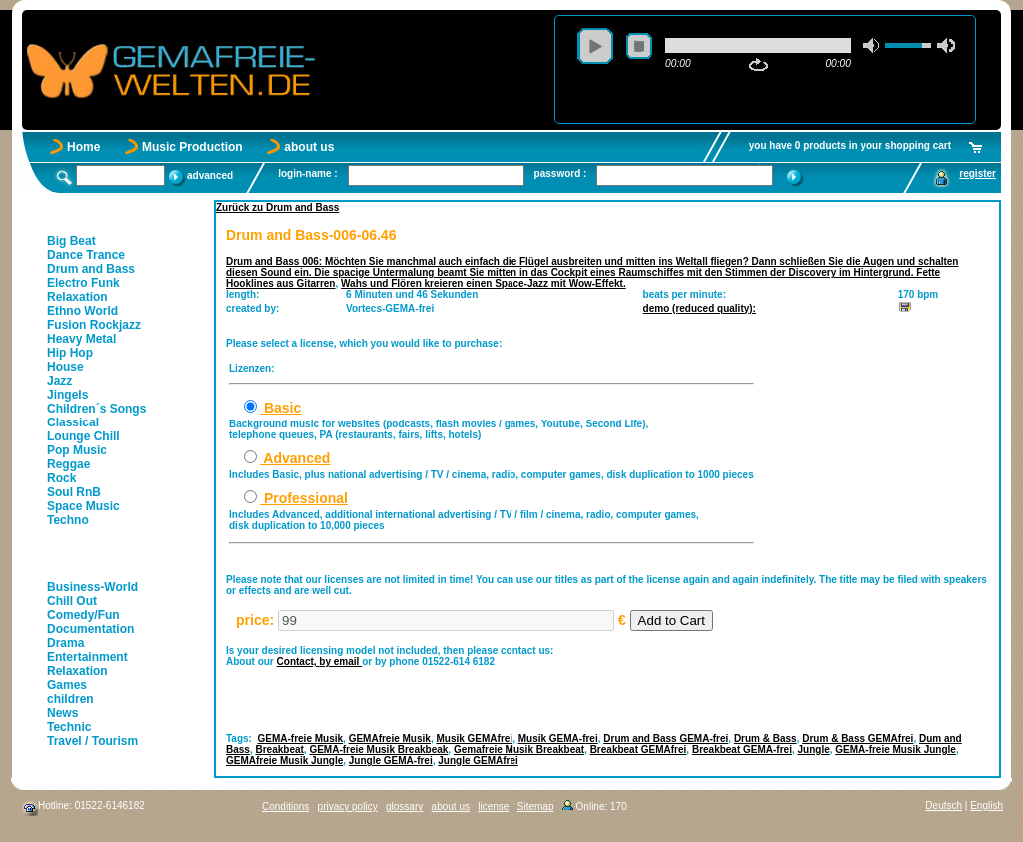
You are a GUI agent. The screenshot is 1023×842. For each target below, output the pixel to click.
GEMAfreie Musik (390, 738)
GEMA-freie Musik (301, 738)
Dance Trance (86, 255)
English (986, 805)
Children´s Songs (96, 409)
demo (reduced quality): (699, 308)
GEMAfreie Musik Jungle (284, 760)
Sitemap (535, 806)
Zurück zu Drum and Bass (277, 207)
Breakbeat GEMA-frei (742, 749)
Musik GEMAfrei (474, 738)
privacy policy (348, 806)
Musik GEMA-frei (558, 738)
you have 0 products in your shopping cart (850, 145)
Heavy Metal (81, 339)
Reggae (68, 464)
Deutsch (943, 805)
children (70, 699)
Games (67, 685)
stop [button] (639, 46)
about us (309, 147)
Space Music (83, 506)
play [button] (595, 46)
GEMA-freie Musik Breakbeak (378, 749)
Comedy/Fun (83, 615)
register (977, 173)
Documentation (90, 629)
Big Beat (71, 241)
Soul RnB (74, 492)
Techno (68, 520)
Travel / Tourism (92, 741)
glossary (404, 806)
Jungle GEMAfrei (478, 760)
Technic (69, 727)
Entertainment (87, 657)
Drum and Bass (91, 269)
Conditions (285, 806)
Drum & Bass (765, 738)
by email (340, 661)
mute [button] (872, 45)
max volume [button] (946, 45)
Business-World (92, 587)
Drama (65, 643)
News (62, 713)
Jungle (814, 749)
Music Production (192, 147)
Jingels (67, 395)
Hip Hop (70, 353)
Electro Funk (83, 283)
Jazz (59, 381)
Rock (61, 478)
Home (83, 147)
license (493, 806)
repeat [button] (758, 65)
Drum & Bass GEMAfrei (857, 738)
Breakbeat (279, 749)
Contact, (298, 661)
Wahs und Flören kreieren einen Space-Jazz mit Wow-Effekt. (483, 283)
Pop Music (77, 450)
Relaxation (77, 297)
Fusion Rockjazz (94, 325)
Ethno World (82, 311)
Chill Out (72, 601)
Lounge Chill (83, 436)
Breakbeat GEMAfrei (638, 749)
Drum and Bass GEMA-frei (665, 738)
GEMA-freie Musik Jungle (895, 749)
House (65, 367)
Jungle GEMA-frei (391, 760)
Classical (73, 422)
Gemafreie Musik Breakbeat (519, 749)
